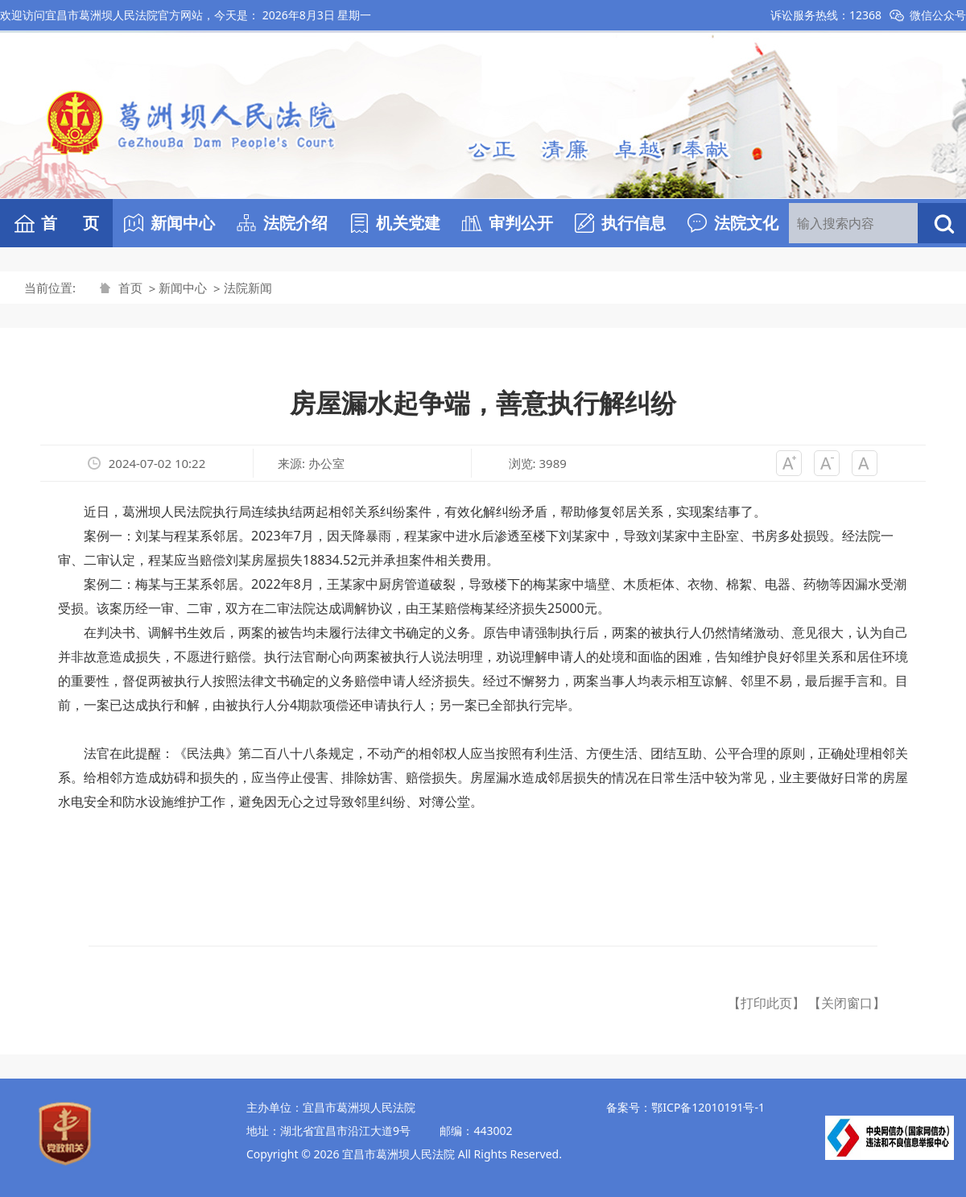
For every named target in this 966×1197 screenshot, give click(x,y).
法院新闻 (248, 288)
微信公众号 (938, 15)
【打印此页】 (766, 1003)
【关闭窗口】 (847, 1003)
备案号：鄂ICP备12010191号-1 (685, 1107)
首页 (130, 288)
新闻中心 (183, 288)
